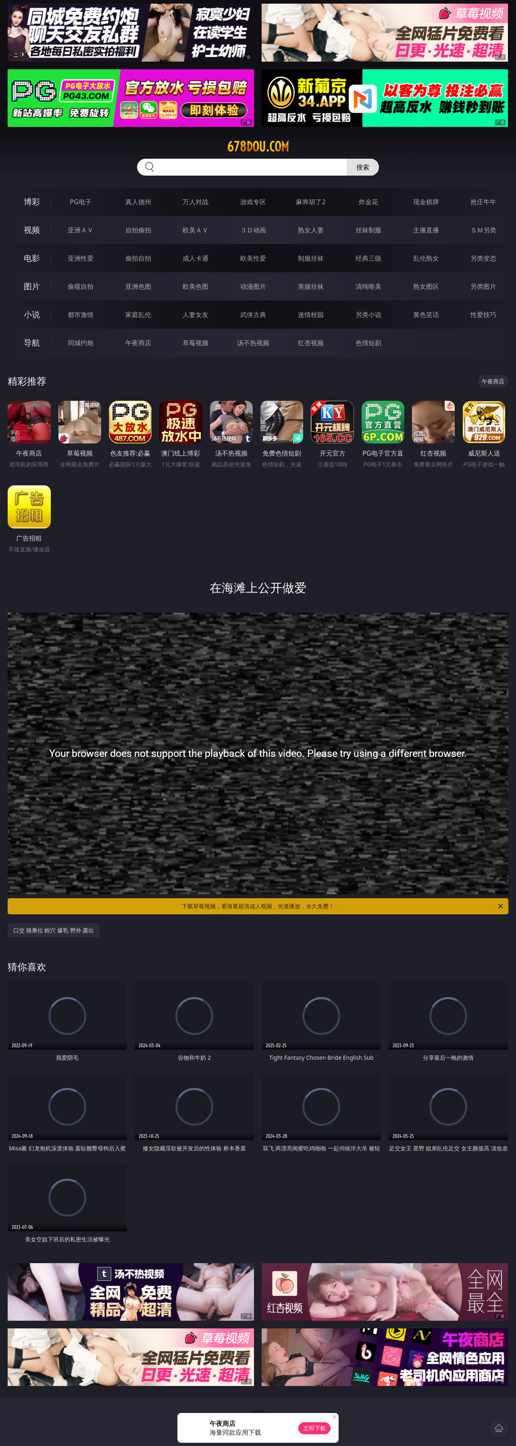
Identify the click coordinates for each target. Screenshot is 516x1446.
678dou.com (258, 147)
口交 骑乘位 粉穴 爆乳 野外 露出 (53, 930)
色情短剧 (368, 342)
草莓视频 (195, 342)
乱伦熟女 (426, 258)
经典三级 (368, 258)
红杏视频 (311, 342)
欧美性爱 (253, 258)
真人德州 (138, 201)
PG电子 (80, 201)
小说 (32, 314)
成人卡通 (195, 258)
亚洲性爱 (81, 258)
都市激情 (81, 314)
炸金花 (368, 201)
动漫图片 (253, 286)
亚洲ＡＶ (81, 230)
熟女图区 (426, 286)
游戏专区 (253, 201)
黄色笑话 (426, 314)
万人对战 (195, 201)
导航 (32, 342)
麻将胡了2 (310, 201)
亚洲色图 (138, 286)
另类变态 (483, 258)
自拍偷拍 (138, 230)
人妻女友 (195, 314)
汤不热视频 (253, 342)
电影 (32, 258)
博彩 (32, 201)
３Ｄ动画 (253, 230)
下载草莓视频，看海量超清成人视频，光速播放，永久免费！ (343, 906)
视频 (32, 229)
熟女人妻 (311, 230)
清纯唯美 (368, 286)
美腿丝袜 (311, 286)
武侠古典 (253, 314)
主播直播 (426, 230)
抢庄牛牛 (483, 201)
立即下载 (314, 1428)
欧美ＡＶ (195, 230)
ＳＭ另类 (483, 230)
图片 (32, 286)
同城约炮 (81, 342)
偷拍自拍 (138, 258)
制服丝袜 (311, 258)
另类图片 (483, 286)
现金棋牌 (426, 201)
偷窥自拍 (81, 286)
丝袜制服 (368, 230)
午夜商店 (138, 342)
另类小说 (368, 314)
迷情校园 (311, 314)
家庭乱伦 (138, 314)
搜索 (362, 167)
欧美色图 (195, 286)
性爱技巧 (483, 314)
